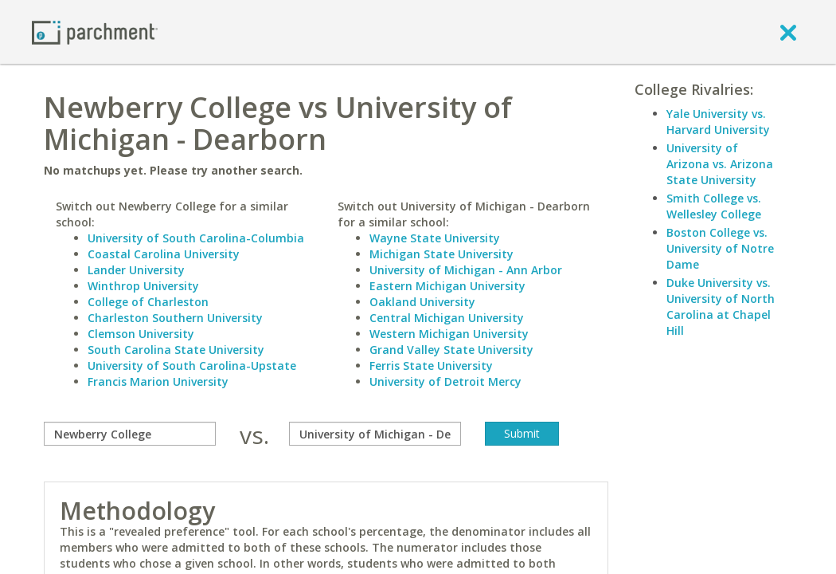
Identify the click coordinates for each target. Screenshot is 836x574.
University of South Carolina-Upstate (192, 365)
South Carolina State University (176, 349)
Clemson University (141, 333)
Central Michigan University (446, 317)
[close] (788, 31)
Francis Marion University (158, 381)
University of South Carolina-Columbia (196, 238)
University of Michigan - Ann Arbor (465, 269)
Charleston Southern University (175, 317)
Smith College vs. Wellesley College (713, 206)
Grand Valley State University (451, 349)
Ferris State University (431, 365)
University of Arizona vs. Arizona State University (719, 163)
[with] (375, 434)
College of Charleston (148, 301)
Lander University (136, 269)
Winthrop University (143, 285)
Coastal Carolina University (164, 253)
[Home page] (95, 31)
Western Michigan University (449, 333)
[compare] (130, 434)
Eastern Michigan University (447, 285)
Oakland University (422, 301)
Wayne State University (434, 238)
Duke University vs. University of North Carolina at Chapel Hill (720, 306)
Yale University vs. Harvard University (718, 121)
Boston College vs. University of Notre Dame (720, 248)
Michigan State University (441, 253)
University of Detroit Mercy (445, 381)
